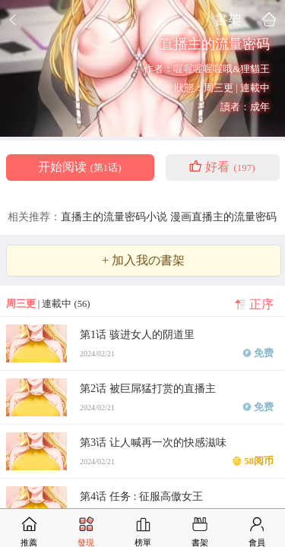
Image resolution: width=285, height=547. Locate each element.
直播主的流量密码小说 (115, 216)
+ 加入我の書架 (143, 260)
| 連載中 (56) (48, 304)
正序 (261, 304)
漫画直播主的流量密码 (223, 216)
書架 (228, 19)
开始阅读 (79, 167)
